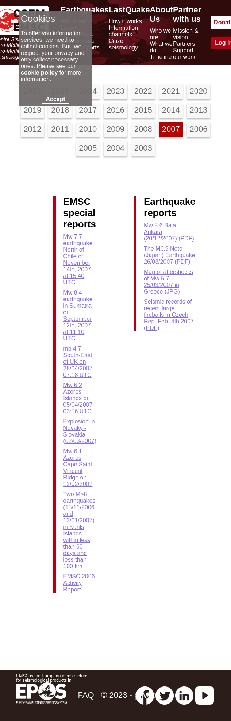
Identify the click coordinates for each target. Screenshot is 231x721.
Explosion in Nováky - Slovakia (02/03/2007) (79, 431)
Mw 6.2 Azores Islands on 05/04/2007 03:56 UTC (77, 398)
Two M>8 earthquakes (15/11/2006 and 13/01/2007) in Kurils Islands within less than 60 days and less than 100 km (79, 530)
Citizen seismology (123, 44)
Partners (184, 44)
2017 (88, 110)
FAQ (86, 695)
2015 (143, 110)
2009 (115, 129)
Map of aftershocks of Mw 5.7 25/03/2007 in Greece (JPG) (168, 282)
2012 (33, 129)
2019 (33, 110)
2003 (143, 147)
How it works (125, 21)
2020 (199, 91)
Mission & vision (185, 34)
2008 (143, 129)
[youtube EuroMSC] (204, 695)
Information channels (123, 31)
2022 (143, 91)
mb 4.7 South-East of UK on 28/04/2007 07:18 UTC (77, 362)
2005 (88, 147)
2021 (171, 91)
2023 (115, 91)
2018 (60, 110)
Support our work (184, 53)
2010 (88, 129)
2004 (115, 147)
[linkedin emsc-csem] (184, 695)
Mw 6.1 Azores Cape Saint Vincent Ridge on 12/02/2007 (77, 467)
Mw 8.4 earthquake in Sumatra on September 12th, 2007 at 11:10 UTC (77, 316)
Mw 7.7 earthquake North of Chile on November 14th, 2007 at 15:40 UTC (77, 260)
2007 (171, 129)
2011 (60, 129)
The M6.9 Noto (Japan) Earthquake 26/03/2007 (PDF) (169, 255)
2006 (199, 129)
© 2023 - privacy (130, 695)
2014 (171, 110)
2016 (115, 110)
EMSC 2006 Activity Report (79, 583)
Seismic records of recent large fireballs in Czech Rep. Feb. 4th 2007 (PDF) (169, 315)
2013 (199, 110)
